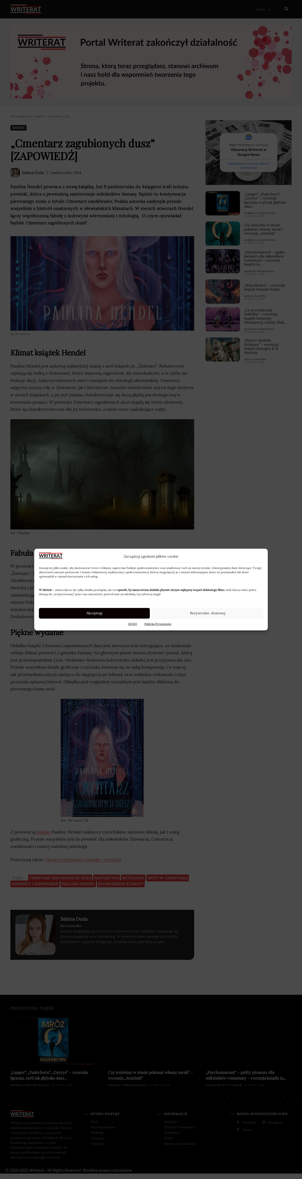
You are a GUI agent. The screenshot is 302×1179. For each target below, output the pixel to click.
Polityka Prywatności (157, 624)
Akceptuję (94, 613)
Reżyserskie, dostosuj (207, 613)
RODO (132, 624)
